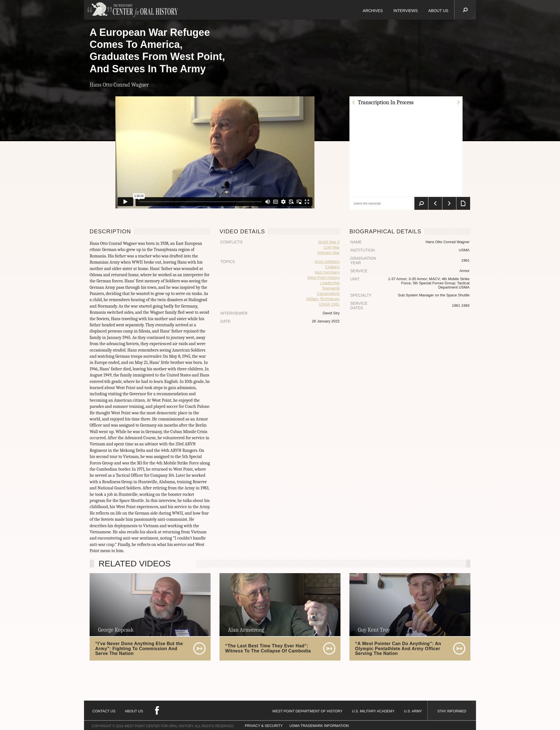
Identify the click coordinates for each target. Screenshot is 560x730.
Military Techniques (323, 299)
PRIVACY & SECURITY (264, 726)
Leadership (330, 283)
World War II (329, 242)
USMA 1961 (329, 304)
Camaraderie (328, 293)
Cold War (331, 247)
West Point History (323, 277)
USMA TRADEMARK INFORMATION (319, 726)
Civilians (332, 267)
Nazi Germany (327, 272)
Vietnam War (328, 252)
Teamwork (331, 288)
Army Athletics (327, 261)
